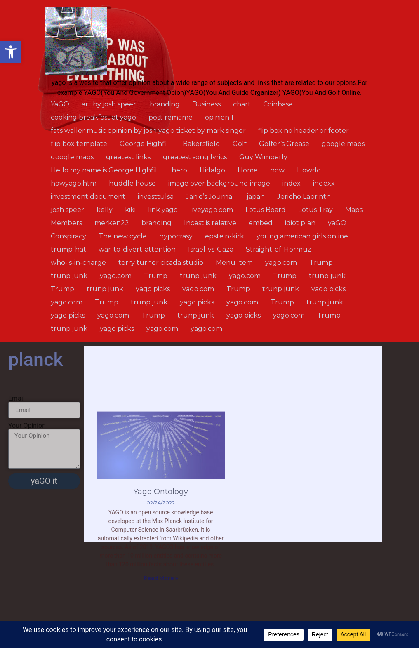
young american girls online (302, 236)
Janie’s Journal (210, 196)
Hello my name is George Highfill (105, 170)
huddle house (132, 183)
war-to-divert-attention (137, 249)
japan (256, 196)
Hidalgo (212, 170)
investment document (88, 196)
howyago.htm (74, 183)
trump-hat (68, 249)
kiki (130, 210)
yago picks (153, 289)
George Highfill (145, 144)
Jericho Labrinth (304, 196)
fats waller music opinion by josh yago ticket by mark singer (148, 130)
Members (66, 223)
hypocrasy (176, 236)
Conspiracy (68, 236)
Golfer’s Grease (284, 144)
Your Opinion (27, 454)
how (277, 170)
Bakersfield (201, 144)
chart (242, 104)
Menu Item (234, 262)
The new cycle (123, 236)
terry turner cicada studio (160, 262)
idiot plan (300, 223)
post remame (170, 117)
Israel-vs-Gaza (210, 249)
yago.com (281, 262)
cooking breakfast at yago (93, 117)
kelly (105, 210)
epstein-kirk (224, 236)
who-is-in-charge (78, 262)
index (291, 183)
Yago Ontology (161, 549)
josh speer (67, 210)
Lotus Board (265, 210)
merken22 (111, 223)
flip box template (79, 144)
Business (206, 104)
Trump (321, 262)
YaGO (60, 104)
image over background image (219, 183)
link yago (163, 210)
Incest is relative (210, 223)
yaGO (337, 223)
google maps (343, 144)
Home (248, 170)
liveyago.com (211, 210)
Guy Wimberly (263, 157)
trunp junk (69, 276)
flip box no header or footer (303, 130)
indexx (324, 183)
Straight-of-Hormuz (278, 249)
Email (16, 427)
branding (165, 104)
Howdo (309, 170)
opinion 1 (219, 117)
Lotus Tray (315, 210)
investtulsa (156, 196)
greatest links (128, 157)
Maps (354, 210)
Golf (240, 144)
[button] (10, 52)
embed (261, 223)
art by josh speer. (109, 104)
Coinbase (278, 104)
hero (179, 170)
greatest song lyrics (195, 157)
